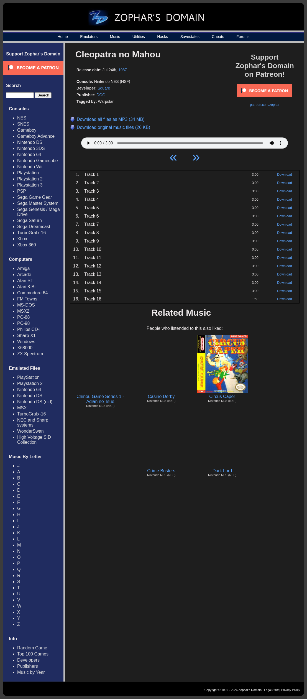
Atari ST (25, 280)
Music (115, 36)
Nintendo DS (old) (34, 401)
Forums (242, 36)
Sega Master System (37, 203)
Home (62, 36)
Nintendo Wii (29, 166)
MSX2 (23, 311)
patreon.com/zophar (265, 105)
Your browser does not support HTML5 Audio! (184, 142)
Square (104, 88)
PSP (21, 191)
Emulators (89, 36)
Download (284, 175)
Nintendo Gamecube (37, 160)
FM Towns (27, 299)
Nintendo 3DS (31, 148)
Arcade (24, 274)
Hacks (162, 36)
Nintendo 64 (29, 154)
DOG (100, 95)
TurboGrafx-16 (31, 232)
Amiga (23, 268)
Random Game (32, 648)
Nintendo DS (29, 142)
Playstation (28, 172)
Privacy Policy (290, 690)
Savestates (189, 36)
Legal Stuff (271, 690)
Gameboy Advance (36, 136)
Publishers (27, 666)
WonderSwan (30, 431)
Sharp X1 (26, 335)
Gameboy (26, 130)
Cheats (218, 36)
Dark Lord (222, 470)
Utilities (138, 36)
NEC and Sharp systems (32, 422)
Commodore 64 (32, 292)
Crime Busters (161, 470)
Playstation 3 (30, 185)
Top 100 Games (32, 654)
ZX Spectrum (30, 353)
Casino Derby (161, 396)
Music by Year (31, 672)
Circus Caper (222, 396)
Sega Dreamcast (33, 226)
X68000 (24, 347)
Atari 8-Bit (27, 286)
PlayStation (28, 377)
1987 (122, 70)
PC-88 (23, 317)
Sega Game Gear (34, 197)
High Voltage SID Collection (34, 440)
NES (21, 118)
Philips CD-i (28, 329)
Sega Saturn (29, 220)
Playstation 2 (30, 179)
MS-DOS (26, 305)
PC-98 (23, 323)
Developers (28, 660)
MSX (22, 407)
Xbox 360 (26, 245)
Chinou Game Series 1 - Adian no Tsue (100, 399)
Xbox (22, 238)
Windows (26, 341)
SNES (23, 124)
